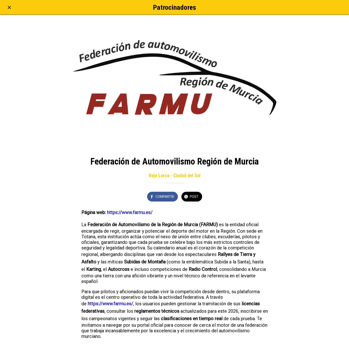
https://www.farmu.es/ (129, 212)
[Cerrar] (9, 7)
